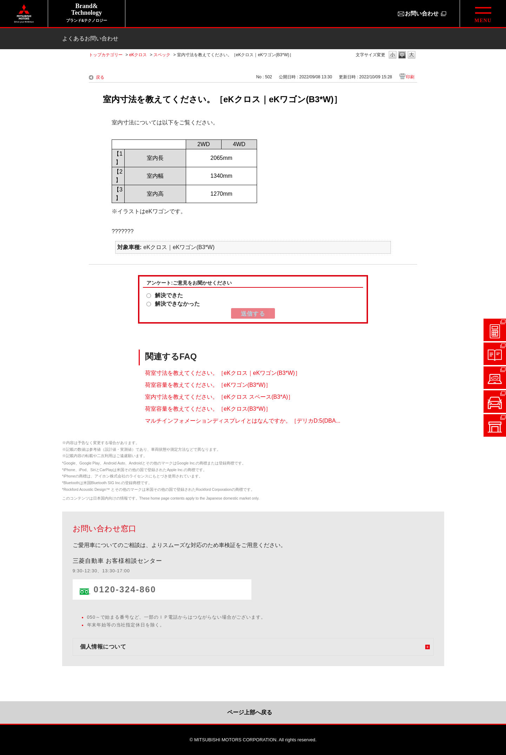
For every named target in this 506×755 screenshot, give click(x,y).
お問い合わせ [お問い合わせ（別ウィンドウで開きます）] (422, 14)
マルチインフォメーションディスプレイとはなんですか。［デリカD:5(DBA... (242, 420)
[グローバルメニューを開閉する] (483, 13)
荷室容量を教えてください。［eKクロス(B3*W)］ (208, 408)
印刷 (410, 76)
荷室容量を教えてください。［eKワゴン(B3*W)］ (208, 385)
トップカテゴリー (106, 54)
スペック (161, 54)
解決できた (169, 295)
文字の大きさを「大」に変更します (411, 55)
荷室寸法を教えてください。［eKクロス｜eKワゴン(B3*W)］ (223, 373)
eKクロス (138, 54)
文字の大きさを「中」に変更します (402, 55)
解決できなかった (177, 304)
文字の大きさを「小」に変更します (392, 55)
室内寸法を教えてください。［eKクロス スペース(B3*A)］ (219, 396)
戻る (100, 77)
